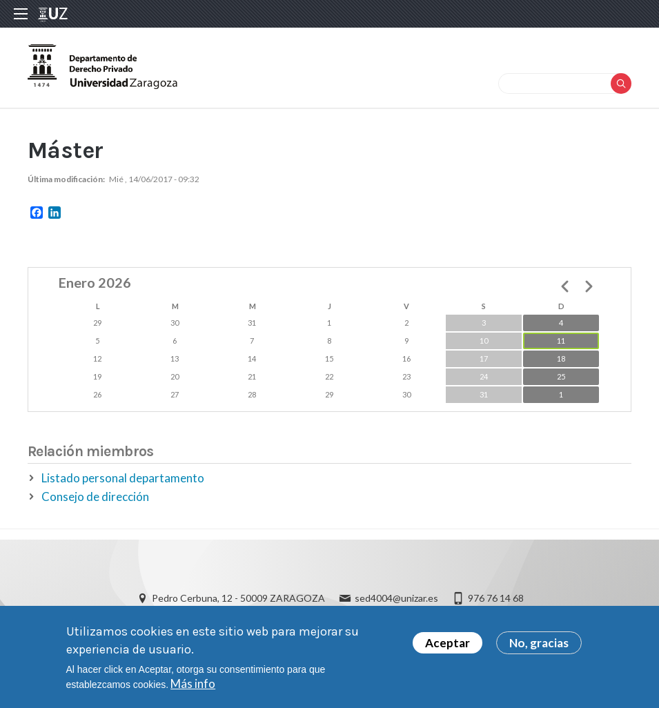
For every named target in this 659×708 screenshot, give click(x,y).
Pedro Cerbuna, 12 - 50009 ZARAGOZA (238, 598)
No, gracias (539, 647)
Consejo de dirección (95, 496)
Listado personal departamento (122, 478)
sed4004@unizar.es (396, 598)
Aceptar (447, 647)
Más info (192, 687)
